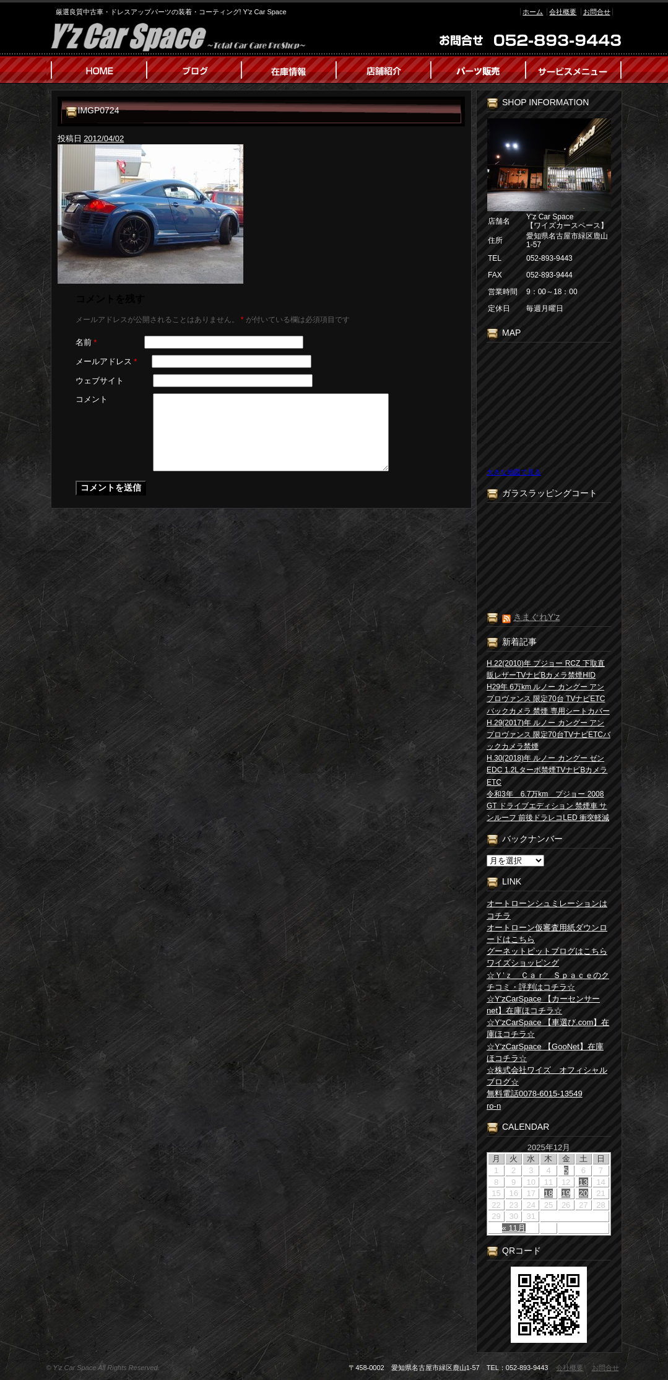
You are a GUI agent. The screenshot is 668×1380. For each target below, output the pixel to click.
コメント (92, 399)
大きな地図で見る (514, 472)
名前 (86, 342)
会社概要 (562, 11)
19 (566, 1193)
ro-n (494, 1106)
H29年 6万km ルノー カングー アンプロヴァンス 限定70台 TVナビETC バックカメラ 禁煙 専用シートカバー (548, 699)
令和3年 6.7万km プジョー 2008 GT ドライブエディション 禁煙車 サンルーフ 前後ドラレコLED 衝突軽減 (548, 806)
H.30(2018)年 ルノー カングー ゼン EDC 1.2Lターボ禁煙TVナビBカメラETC (547, 770)
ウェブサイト (100, 380)
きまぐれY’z (536, 617)
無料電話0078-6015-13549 (535, 1093)
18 (548, 1193)
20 (583, 1193)
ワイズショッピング (523, 962)
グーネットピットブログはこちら (547, 951)
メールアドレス (106, 361)
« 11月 (514, 1228)
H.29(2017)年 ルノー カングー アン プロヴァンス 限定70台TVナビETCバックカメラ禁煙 (548, 734)
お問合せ (596, 11)
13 (583, 1182)
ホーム (533, 11)
